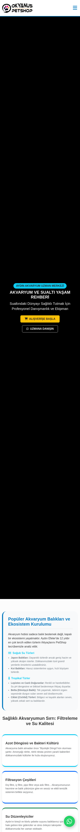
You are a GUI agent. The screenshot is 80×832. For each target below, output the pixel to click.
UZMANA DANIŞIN (40, 328)
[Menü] (75, 7)
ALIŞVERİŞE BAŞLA (40, 318)
